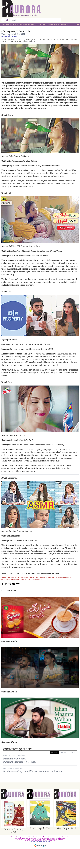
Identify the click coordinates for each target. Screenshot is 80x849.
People (64, 24)
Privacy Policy (46, 842)
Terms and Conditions (36, 842)
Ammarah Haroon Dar (47, 577)
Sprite (3, 577)
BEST (73, 752)
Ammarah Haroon (9, 36)
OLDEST (54, 752)
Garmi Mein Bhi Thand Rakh (10, 579)
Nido (22, 579)
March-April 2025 (40, 828)
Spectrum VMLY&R (13, 577)
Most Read (53, 24)
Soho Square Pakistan (63, 577)
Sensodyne (24, 577)
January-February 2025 (14, 830)
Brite (32, 577)
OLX (37, 577)
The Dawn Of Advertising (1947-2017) (19, 24)
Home (42, 24)
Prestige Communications (34, 579)
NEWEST (65, 752)
